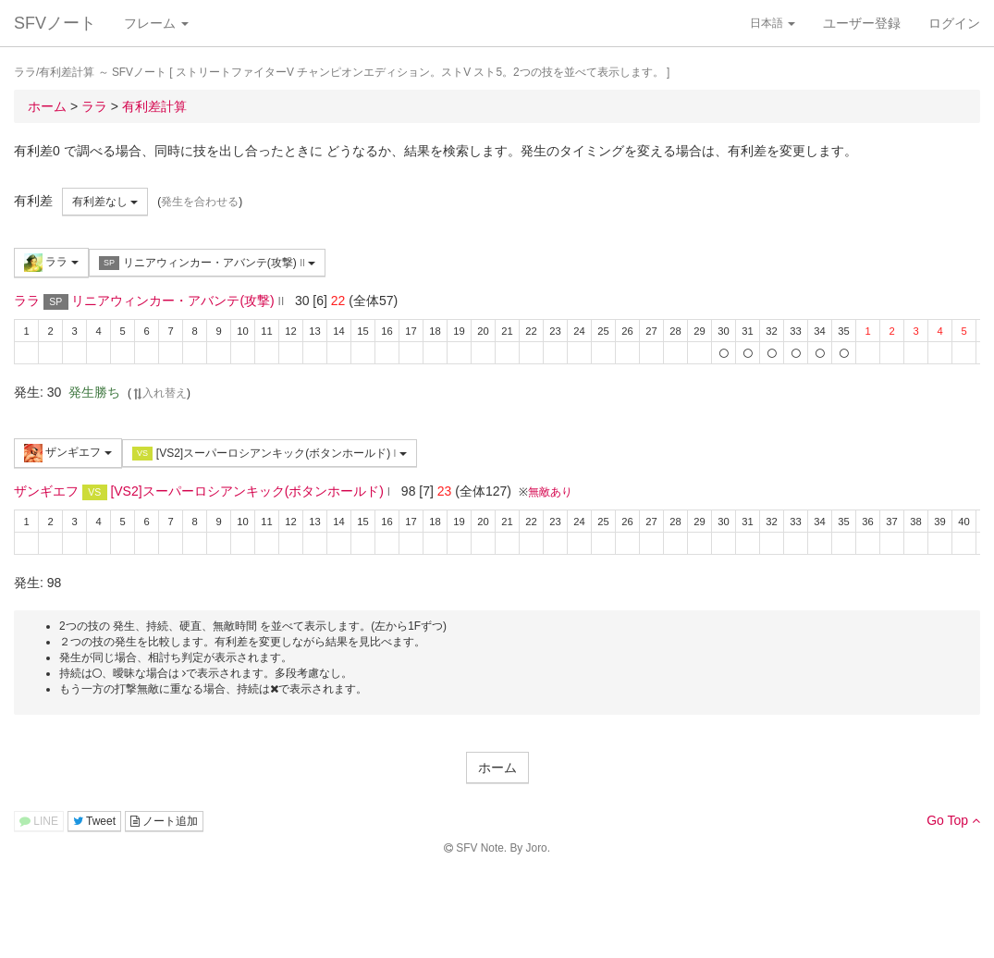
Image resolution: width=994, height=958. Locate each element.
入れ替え (159, 393)
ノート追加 (164, 821)
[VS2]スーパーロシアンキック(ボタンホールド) (269, 454)
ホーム (497, 767)
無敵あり (550, 491)
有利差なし (105, 201)
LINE (38, 821)
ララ (51, 262)
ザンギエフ (68, 453)
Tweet (94, 821)
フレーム (156, 23)
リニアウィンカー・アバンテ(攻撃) (207, 263)
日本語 (772, 23)
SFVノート (55, 23)
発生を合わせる (200, 201)
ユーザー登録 (862, 23)
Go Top (953, 820)
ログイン (954, 23)
